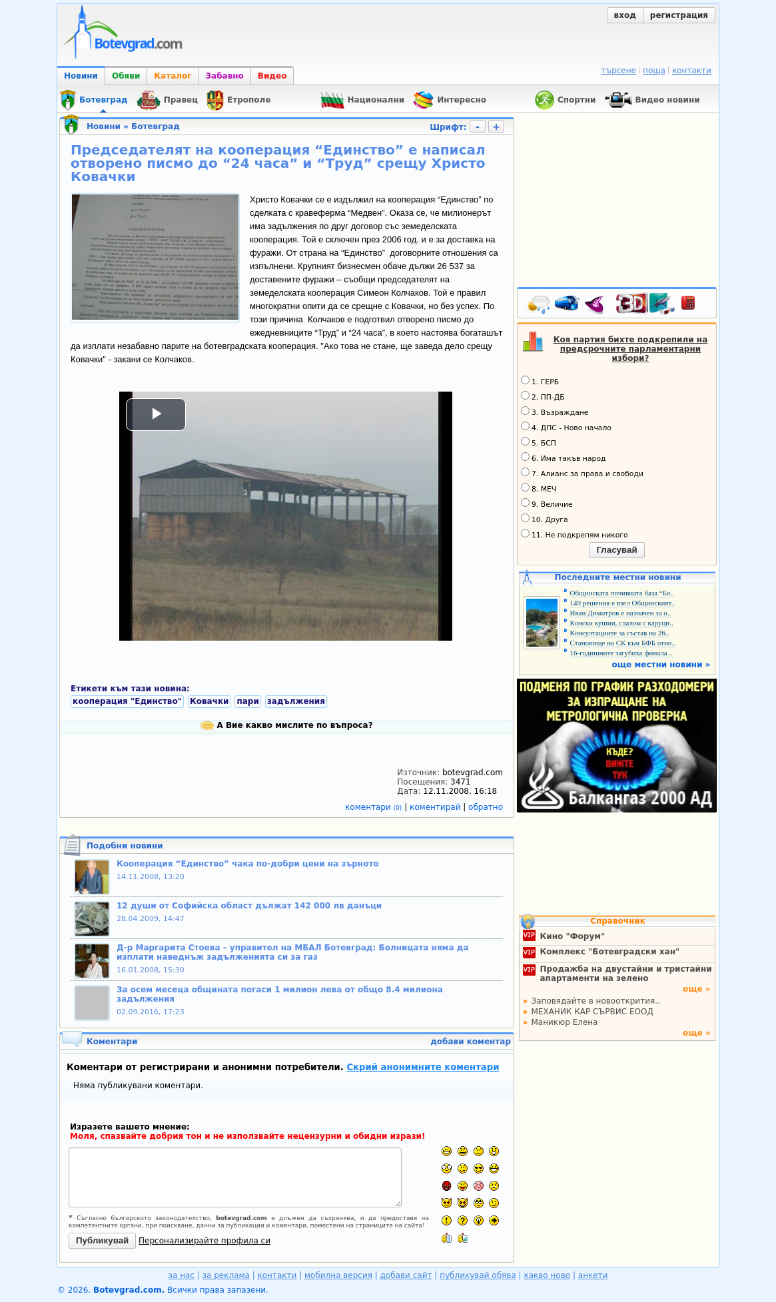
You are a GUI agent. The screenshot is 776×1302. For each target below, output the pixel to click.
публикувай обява (478, 1275)
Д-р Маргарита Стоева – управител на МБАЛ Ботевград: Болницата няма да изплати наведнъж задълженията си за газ (292, 952)
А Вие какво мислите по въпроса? (286, 725)
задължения (296, 701)
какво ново (547, 1275)
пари (247, 701)
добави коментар (470, 1041)
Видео (272, 76)
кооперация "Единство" (127, 701)
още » (697, 989)
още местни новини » (661, 664)
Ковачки (209, 701)
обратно (485, 807)
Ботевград (155, 126)
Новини (81, 76)
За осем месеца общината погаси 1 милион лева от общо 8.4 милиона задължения (280, 994)
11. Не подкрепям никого (574, 534)
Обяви (126, 76)
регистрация (679, 15)
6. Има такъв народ (563, 457)
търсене (618, 70)
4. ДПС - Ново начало (566, 427)
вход (625, 15)
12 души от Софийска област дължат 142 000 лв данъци (249, 905)
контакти (691, 70)
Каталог (172, 76)
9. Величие (547, 503)
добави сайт (406, 1275)
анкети (593, 1275)
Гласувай (616, 550)
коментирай (436, 807)
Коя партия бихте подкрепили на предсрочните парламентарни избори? (631, 349)
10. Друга (544, 518)
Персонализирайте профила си (204, 1240)
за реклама (226, 1275)
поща (654, 70)
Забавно (225, 76)
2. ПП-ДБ (543, 396)
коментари (374, 807)
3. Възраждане (555, 411)
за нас (181, 1275)
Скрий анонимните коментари (422, 1067)
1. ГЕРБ (540, 381)
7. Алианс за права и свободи (582, 473)
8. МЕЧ (538, 488)
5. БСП (538, 442)
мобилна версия (338, 1275)
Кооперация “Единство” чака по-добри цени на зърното (248, 863)
